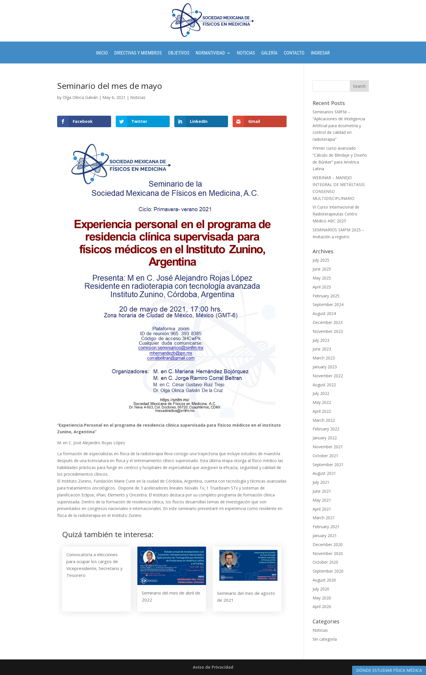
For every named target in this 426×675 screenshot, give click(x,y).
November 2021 (328, 446)
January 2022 (325, 437)
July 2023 (321, 340)
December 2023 (328, 322)
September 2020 (328, 571)
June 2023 (322, 349)
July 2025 (321, 260)
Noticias (246, 53)
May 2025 (322, 278)
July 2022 (321, 393)
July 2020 (321, 589)
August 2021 (324, 473)
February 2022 (326, 429)
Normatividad (210, 53)
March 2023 (324, 358)
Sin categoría (325, 639)
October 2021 (325, 455)
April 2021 (322, 509)
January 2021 (325, 535)
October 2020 (325, 562)
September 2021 (328, 464)
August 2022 (324, 384)
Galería (269, 53)
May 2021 (322, 500)
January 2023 (325, 367)
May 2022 (322, 402)
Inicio (102, 53)
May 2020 (322, 598)
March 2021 (324, 517)
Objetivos (178, 53)
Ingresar (320, 53)
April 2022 (322, 411)
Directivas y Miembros (138, 53)
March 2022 (324, 420)
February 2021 (326, 526)
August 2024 (324, 313)
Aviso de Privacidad (213, 667)
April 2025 (322, 287)
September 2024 (328, 304)
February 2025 (326, 296)
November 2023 (328, 331)
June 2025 (322, 269)
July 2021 (321, 482)
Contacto (294, 53)
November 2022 (328, 375)
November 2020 (328, 553)
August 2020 (324, 580)
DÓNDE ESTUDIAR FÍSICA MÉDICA (389, 670)
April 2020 (322, 606)
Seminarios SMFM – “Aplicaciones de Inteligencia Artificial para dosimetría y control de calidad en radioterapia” (339, 125)
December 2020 (328, 544)
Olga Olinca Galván (80, 97)
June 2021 (322, 491)
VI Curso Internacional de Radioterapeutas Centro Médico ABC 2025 (336, 214)
